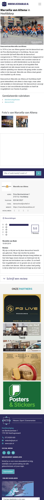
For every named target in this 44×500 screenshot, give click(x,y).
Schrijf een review (14, 278)
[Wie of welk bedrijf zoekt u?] (19, 173)
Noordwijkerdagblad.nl (18, 4)
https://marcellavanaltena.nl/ (24, 207)
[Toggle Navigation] (40, 4)
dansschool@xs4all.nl (21, 204)
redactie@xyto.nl (11, 441)
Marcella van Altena (20, 187)
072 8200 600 (10, 438)
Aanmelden (8, 471)
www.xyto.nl (9, 443)
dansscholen (9, 102)
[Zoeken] (38, 173)
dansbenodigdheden (12, 100)
